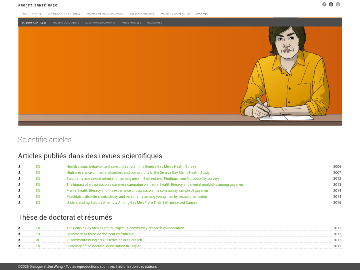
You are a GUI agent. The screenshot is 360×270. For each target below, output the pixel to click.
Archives (202, 13)
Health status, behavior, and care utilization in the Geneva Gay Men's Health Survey (131, 166)
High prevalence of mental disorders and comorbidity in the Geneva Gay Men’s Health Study (138, 172)
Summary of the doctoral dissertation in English (104, 246)
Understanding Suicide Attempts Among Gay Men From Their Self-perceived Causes (132, 202)
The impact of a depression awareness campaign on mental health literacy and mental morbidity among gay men (155, 184)
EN (38, 166)
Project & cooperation (175, 13)
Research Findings (142, 13)
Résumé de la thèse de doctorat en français (100, 234)
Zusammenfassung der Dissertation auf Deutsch (104, 240)
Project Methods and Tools (105, 13)
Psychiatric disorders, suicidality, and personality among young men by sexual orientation (137, 196)
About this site (32, 13)
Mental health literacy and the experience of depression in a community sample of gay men (137, 190)
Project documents (66, 22)
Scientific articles (34, 22)
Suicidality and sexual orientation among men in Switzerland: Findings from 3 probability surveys (143, 178)
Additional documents (100, 22)
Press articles (131, 22)
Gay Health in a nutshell (64, 13)
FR (38, 234)
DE (38, 240)
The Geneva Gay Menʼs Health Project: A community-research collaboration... (127, 228)
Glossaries (154, 22)
